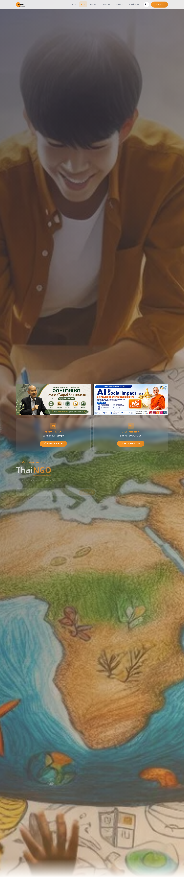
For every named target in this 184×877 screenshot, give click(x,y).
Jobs (83, 4)
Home (73, 4)
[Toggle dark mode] (146, 4)
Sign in (159, 4)
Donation (106, 4)
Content (93, 4)
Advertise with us (53, 443)
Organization (133, 4)
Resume (119, 4)
